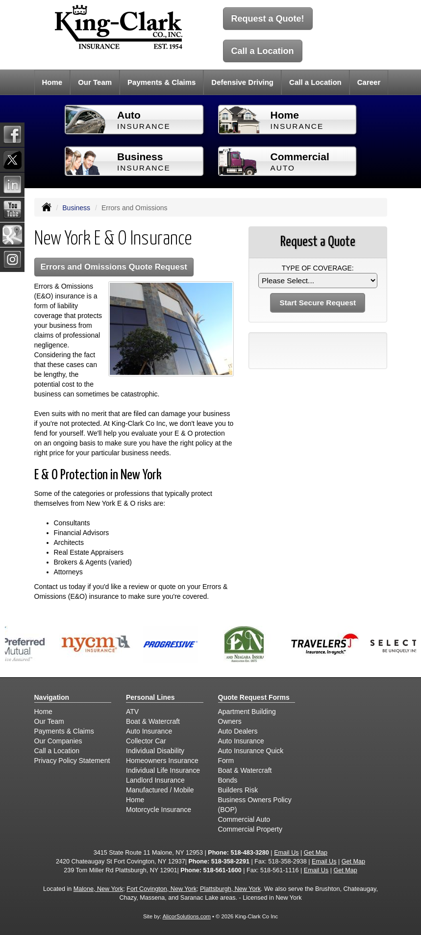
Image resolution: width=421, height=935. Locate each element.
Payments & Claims (161, 82)
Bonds (228, 780)
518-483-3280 (249, 852)
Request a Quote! (267, 19)
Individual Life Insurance (163, 770)
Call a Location (262, 51)
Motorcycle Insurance (158, 809)
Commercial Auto (244, 819)
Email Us (286, 852)
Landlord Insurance (155, 780)
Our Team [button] (95, 82)
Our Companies (58, 741)
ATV (132, 711)
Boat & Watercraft (153, 721)
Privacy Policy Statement (72, 760)
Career (369, 82)
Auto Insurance (149, 731)
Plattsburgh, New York (230, 889)
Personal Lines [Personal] (150, 697)
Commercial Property (250, 829)
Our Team (49, 721)
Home (52, 82)
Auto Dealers (238, 731)
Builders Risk (238, 790)
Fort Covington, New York (161, 889)
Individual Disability (155, 751)
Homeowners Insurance (162, 760)
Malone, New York (99, 889)
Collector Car (146, 741)
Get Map (315, 852)
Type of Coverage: (318, 268)
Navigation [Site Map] (52, 697)
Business (76, 208)
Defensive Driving (242, 82)
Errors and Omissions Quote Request (114, 266)
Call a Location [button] (315, 82)
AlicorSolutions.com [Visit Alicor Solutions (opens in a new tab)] (187, 916)
